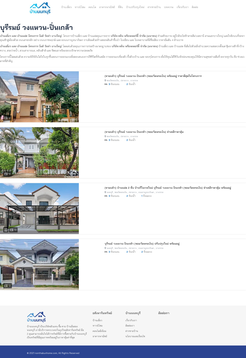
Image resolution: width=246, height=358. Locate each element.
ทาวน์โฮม (80, 7)
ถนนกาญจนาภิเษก (146, 192)
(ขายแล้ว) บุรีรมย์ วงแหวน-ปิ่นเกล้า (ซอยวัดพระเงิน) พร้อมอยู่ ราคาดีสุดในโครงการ (153, 76)
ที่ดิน (120, 7)
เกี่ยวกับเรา (183, 7)
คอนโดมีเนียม (99, 331)
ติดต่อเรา (129, 325)
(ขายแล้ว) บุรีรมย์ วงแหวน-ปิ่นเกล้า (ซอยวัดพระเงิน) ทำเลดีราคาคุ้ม (144, 131)
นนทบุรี (110, 192)
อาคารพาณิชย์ (107, 7)
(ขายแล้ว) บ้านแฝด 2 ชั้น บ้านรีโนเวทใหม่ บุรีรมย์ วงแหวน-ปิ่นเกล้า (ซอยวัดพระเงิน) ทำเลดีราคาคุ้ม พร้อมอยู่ (168, 187)
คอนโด (92, 7)
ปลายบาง (125, 80)
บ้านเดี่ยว (66, 7)
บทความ (168, 7)
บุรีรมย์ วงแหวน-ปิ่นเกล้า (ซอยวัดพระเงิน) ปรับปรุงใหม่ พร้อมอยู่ (142, 243)
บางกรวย (134, 80)
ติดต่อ (195, 7)
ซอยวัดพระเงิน (113, 80)
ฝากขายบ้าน (154, 7)
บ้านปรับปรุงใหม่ (135, 7)
